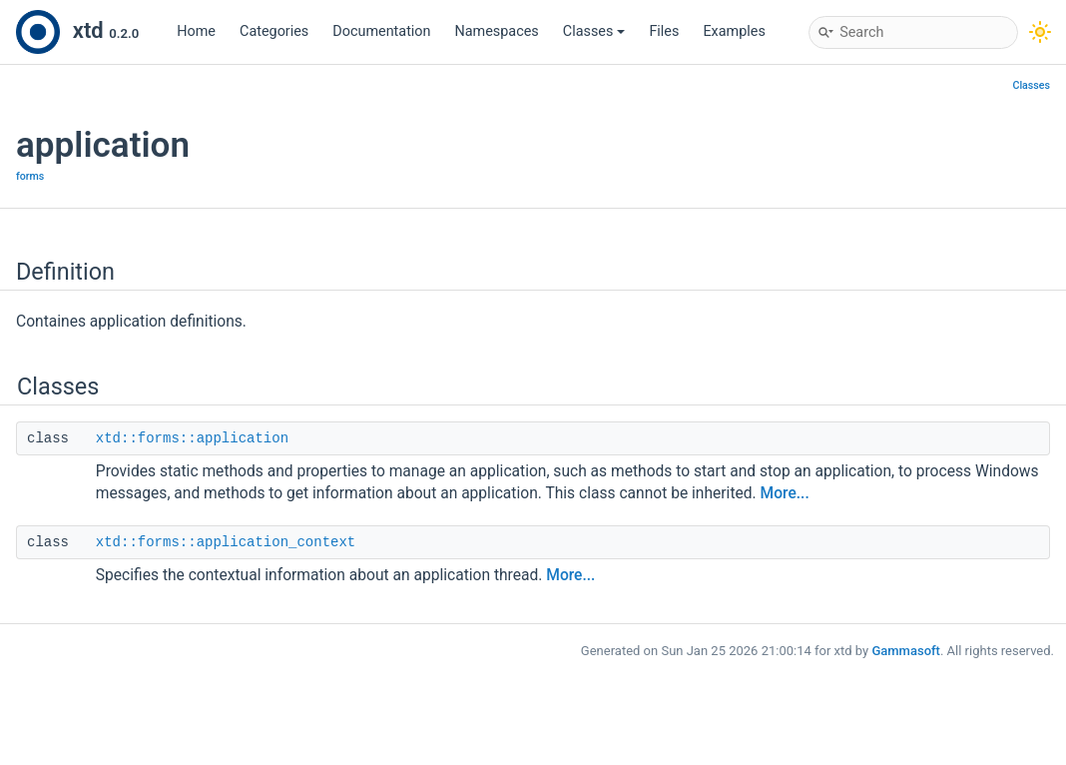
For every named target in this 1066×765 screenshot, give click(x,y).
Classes (594, 31)
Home (196, 31)
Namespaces (497, 31)
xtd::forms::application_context (225, 542)
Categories (274, 31)
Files (664, 31)
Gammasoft (905, 650)
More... (785, 493)
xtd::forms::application (192, 438)
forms (30, 176)
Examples (734, 31)
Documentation (381, 31)
